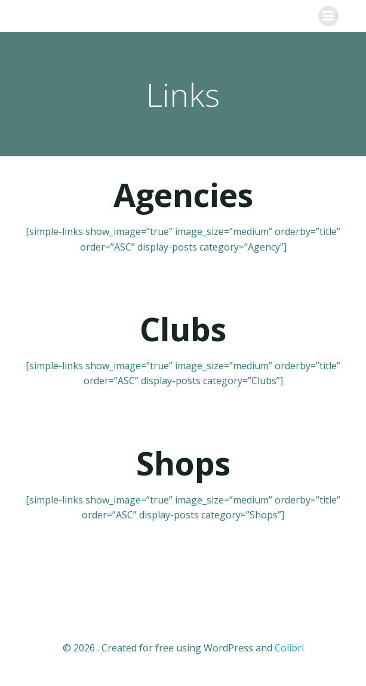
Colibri (289, 647)
